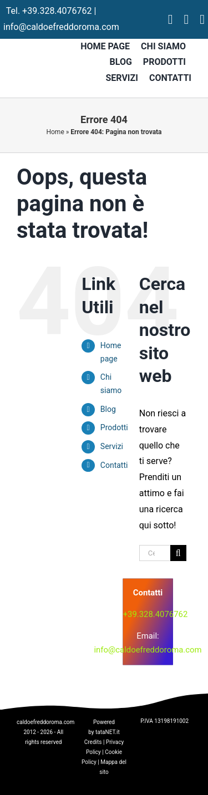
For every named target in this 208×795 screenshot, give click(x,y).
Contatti (114, 465)
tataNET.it (107, 732)
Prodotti (114, 427)
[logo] (74, 618)
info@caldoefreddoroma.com (61, 27)
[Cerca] (178, 553)
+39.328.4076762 (57, 11)
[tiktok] (202, 19)
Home (55, 132)
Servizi (111, 446)
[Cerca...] (154, 553)
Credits (93, 742)
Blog (108, 409)
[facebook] (170, 19)
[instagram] (186, 19)
